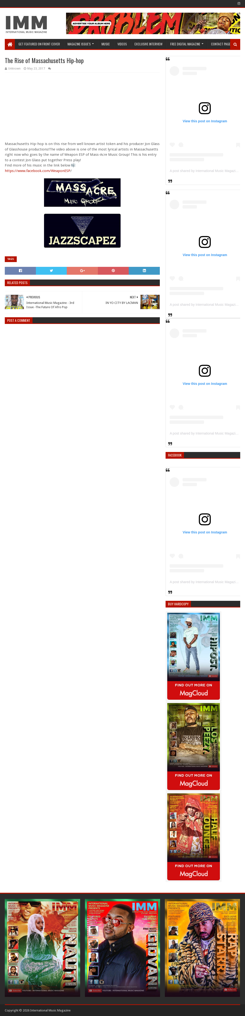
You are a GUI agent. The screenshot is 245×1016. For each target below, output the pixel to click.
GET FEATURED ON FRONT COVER (39, 43)
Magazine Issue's (79, 43)
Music (105, 43)
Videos (122, 43)
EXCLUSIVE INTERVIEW (148, 43)
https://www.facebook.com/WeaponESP (37, 171)
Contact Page (220, 43)
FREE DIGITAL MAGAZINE (185, 43)
